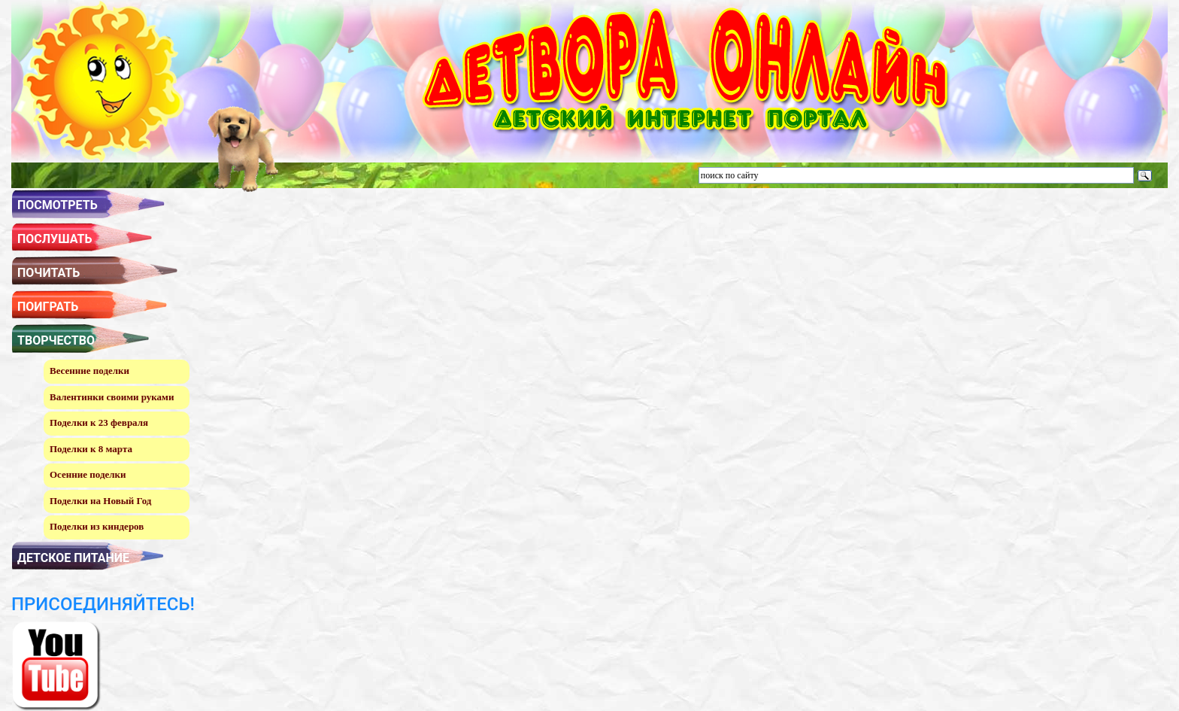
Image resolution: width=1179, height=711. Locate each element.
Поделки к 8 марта (91, 448)
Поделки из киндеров (97, 526)
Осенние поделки (88, 474)
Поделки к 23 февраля (99, 422)
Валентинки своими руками (112, 397)
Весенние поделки (89, 370)
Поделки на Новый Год (100, 500)
